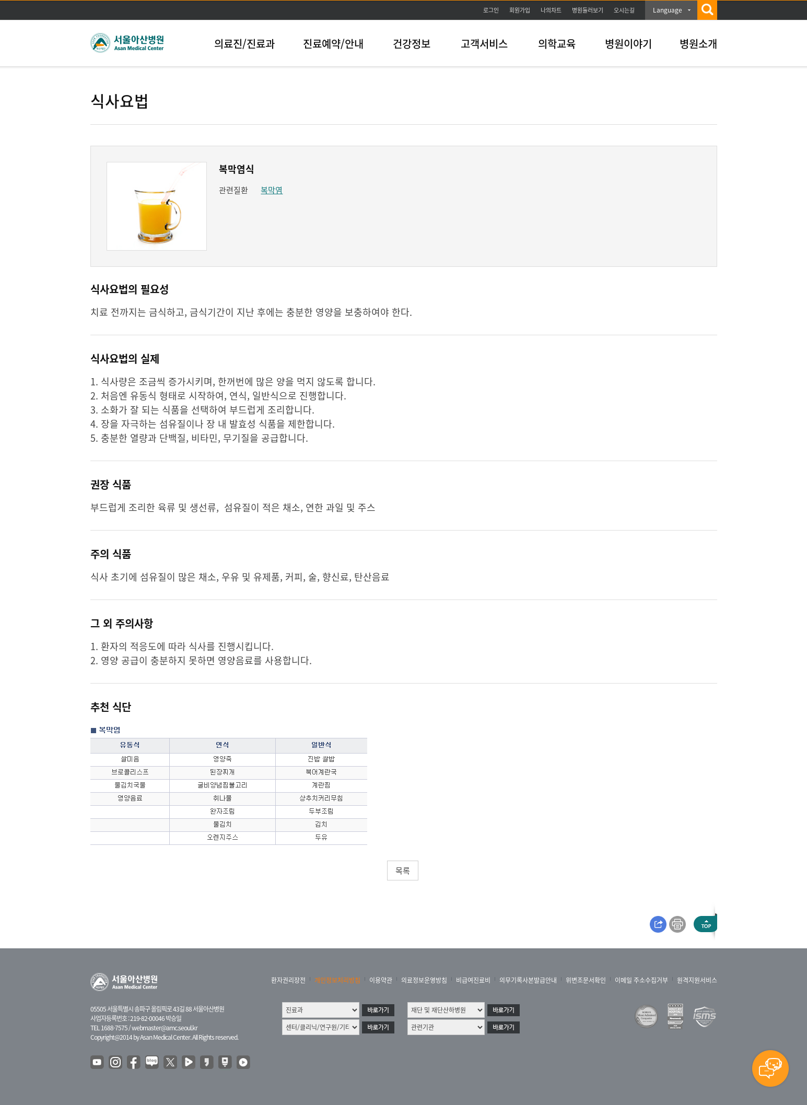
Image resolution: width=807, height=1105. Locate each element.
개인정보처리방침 (337, 980)
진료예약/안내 (333, 43)
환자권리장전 (288, 980)
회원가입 (519, 10)
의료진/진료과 (244, 43)
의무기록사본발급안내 (528, 980)
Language (667, 10)
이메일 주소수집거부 (641, 980)
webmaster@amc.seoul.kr (164, 1027)
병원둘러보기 (587, 10)
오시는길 (624, 10)
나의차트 (551, 10)
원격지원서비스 (697, 980)
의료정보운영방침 (424, 980)
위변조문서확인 (586, 980)
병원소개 (698, 43)
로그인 (491, 10)
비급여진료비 (473, 980)
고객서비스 (484, 43)
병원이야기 (628, 43)
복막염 (272, 190)
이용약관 (380, 980)
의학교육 (557, 43)
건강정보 (411, 43)
